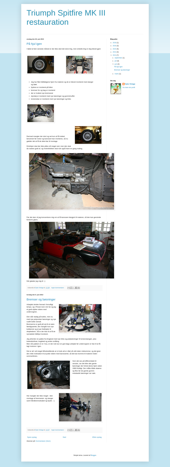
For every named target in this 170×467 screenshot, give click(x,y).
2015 (115, 49)
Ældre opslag (97, 437)
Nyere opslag (32, 437)
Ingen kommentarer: (58, 287)
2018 (115, 43)
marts (117, 74)
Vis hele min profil (128, 87)
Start (64, 437)
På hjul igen (34, 43)
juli (116, 61)
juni (116, 64)
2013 (115, 55)
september (119, 58)
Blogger (93, 455)
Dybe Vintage (130, 84)
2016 (115, 46)
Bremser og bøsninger (41, 299)
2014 (115, 52)
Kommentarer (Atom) (43, 441)
